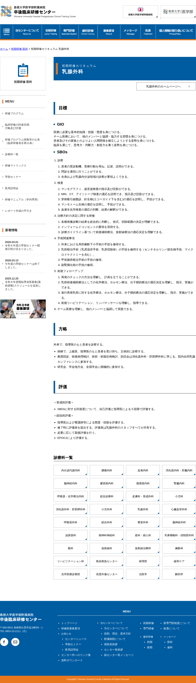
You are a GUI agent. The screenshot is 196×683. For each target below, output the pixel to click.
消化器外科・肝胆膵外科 (70, 509)
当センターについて (116, 628)
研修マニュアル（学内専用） (22, 199)
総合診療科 (107, 496)
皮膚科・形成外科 (143, 496)
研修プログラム (14, 113)
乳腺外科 (143, 509)
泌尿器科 (70, 535)
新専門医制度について (176, 623)
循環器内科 (143, 483)
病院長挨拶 (111, 644)
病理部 (143, 561)
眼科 (70, 548)
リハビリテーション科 (70, 561)
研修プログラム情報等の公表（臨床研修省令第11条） (22, 141)
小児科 (179, 496)
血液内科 (143, 470)
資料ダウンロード (72, 660)
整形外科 (143, 522)
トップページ (69, 623)
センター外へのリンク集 (76, 654)
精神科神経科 (107, 535)
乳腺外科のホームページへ (163, 86)
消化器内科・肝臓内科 (179, 470)
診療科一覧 (11, 154)
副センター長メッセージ (119, 654)
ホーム (4, 48)
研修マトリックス (15, 165)
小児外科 (106, 509)
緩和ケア (179, 561)
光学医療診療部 (70, 574)
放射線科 (106, 548)
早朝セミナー (13, 176)
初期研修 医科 (19, 48)
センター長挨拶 (113, 649)
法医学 (143, 574)
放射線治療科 (143, 548)
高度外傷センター (107, 574)
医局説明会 (11, 188)
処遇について (171, 628)
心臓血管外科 (179, 509)
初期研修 (148, 623)
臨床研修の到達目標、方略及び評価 (18, 126)
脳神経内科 (70, 483)
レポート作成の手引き (18, 210)
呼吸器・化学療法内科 (70, 496)
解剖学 (179, 574)
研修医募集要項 (70, 628)
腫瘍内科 (106, 470)
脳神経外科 (179, 522)
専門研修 (148, 628)
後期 (149, 647)
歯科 (170, 647)
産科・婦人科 (143, 535)
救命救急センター (107, 561)
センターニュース (76, 638)
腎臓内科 (179, 483)
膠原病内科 (107, 483)
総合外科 (106, 522)
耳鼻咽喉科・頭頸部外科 (179, 535)
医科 (170, 641)
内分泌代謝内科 (70, 470)
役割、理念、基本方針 (117, 633)
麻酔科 (179, 548)
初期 (149, 641)
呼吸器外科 (70, 522)
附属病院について (115, 638)
